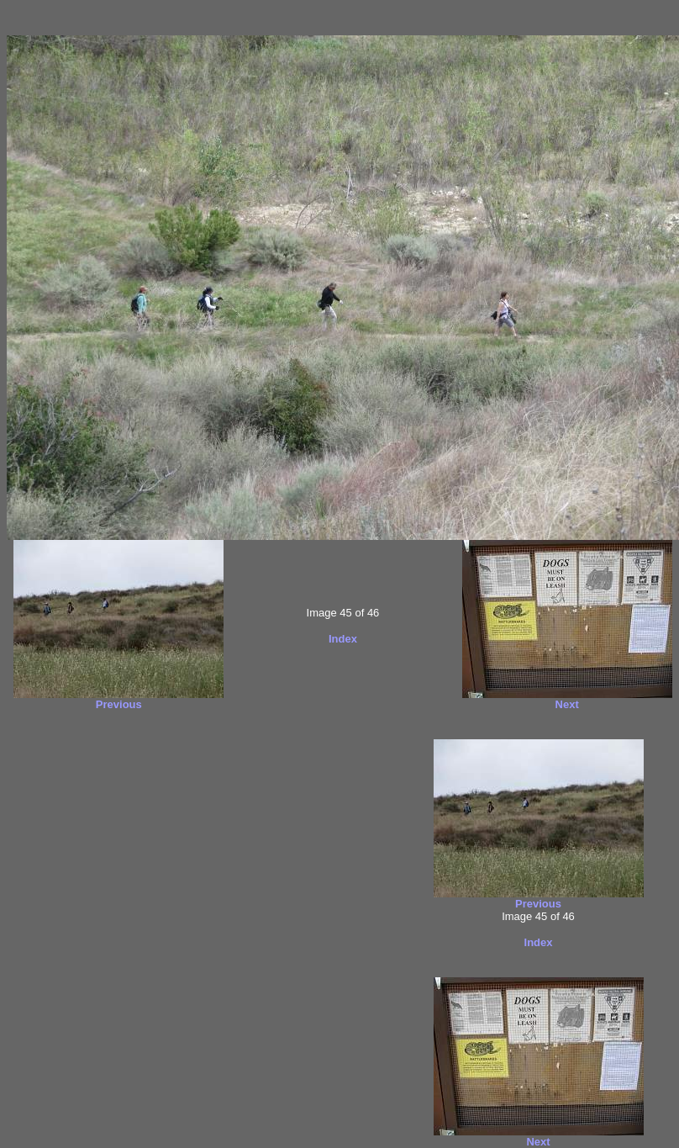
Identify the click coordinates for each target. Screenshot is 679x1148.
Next (567, 704)
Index (343, 638)
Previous (119, 704)
